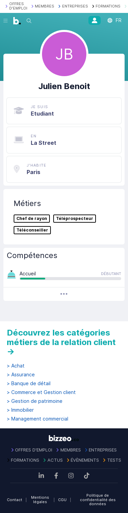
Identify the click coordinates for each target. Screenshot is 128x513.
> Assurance (21, 374)
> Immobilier (20, 410)
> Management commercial (37, 419)
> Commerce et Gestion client (41, 392)
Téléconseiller (32, 230)
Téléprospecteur (74, 219)
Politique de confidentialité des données (98, 499)
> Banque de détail (29, 383)
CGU (62, 499)
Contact (14, 499)
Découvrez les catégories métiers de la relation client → (61, 342)
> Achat (16, 366)
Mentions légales (40, 499)
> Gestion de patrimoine (34, 401)
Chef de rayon (31, 219)
